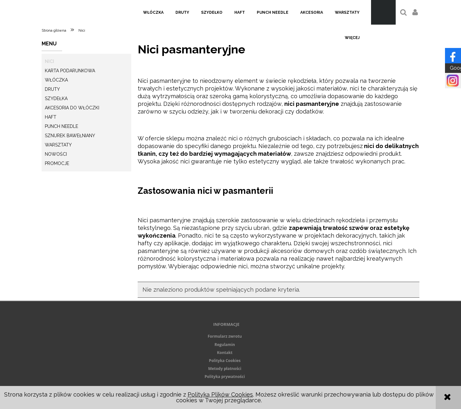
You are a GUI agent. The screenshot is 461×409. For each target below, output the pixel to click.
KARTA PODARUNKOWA (70, 70)
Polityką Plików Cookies (220, 394)
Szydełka (56, 98)
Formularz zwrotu (225, 336)
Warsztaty (58, 144)
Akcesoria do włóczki (72, 107)
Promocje (57, 163)
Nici (49, 61)
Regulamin (224, 344)
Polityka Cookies (225, 360)
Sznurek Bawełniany (70, 135)
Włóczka (56, 80)
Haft (50, 117)
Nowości (56, 154)
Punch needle (61, 126)
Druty (52, 89)
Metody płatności (224, 368)
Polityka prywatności (225, 376)
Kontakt (224, 352)
